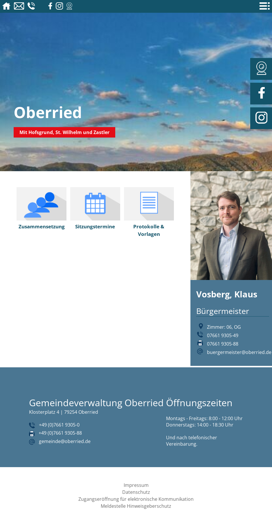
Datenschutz (136, 492)
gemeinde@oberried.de (65, 441)
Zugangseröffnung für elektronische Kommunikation (136, 499)
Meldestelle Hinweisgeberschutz (136, 506)
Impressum (136, 485)
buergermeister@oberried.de (239, 352)
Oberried (48, 112)
